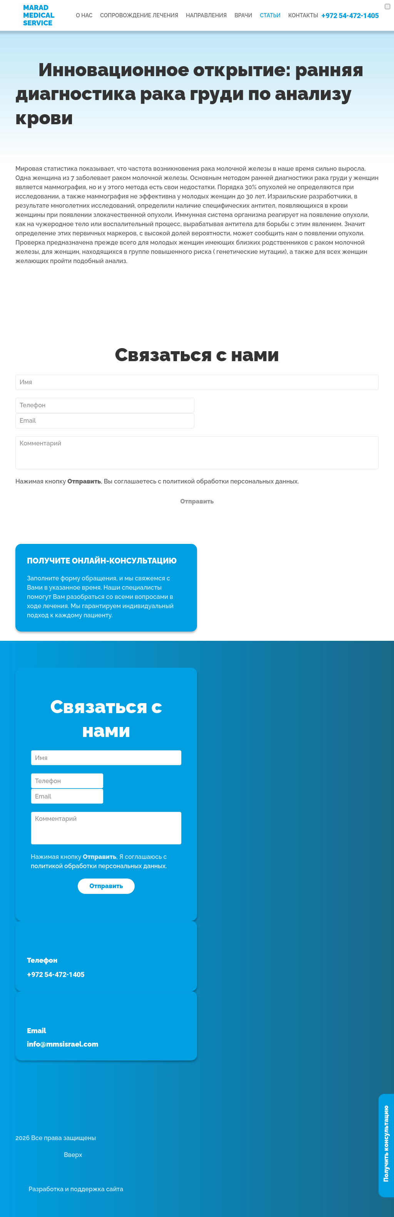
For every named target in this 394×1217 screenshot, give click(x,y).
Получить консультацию (386, 1143)
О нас (84, 15)
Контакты (303, 15)
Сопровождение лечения (139, 15)
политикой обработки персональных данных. (231, 481)
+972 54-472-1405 (350, 16)
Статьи (270, 15)
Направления (206, 15)
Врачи (243, 15)
